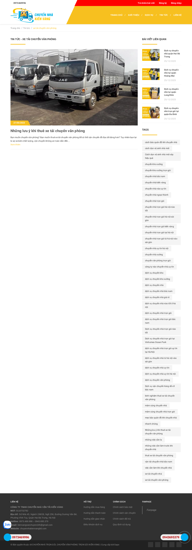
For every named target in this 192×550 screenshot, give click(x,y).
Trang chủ (116, 15)
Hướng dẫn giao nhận (94, 519)
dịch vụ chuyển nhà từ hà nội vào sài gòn (161, 360)
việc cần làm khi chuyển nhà (158, 468)
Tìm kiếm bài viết (146, 3)
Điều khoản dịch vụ (93, 524)
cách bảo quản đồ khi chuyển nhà (161, 142)
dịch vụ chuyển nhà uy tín (157, 367)
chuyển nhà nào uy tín (155, 188)
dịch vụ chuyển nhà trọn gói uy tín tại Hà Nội (161, 350)
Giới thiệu (133, 15)
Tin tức (163, 15)
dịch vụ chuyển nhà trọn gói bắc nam (160, 321)
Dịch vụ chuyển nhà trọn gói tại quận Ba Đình (171, 111)
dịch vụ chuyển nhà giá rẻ (157, 297)
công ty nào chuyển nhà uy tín (159, 266)
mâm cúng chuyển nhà (156, 405)
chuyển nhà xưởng (154, 254)
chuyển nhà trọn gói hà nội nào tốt (160, 209)
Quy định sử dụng (121, 524)
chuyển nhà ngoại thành (156, 195)
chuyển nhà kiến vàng (155, 182)
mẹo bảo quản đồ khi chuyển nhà (161, 417)
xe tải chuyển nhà (153, 474)
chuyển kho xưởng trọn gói (158, 170)
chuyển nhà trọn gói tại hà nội (159, 232)
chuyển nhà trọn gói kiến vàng (159, 226)
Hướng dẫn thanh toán (95, 513)
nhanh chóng (151, 424)
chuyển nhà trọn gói (154, 201)
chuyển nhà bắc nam (155, 176)
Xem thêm (15, 144)
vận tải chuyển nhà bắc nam (158, 461)
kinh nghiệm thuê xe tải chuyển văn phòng (160, 398)
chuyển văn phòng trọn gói (158, 260)
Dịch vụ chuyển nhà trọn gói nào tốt (160, 331)
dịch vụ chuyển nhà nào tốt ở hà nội (160, 305)
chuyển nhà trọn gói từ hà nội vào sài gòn (161, 240)
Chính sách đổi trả (122, 519)
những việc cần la (153, 439)
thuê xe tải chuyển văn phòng (159, 455)
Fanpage (151, 510)
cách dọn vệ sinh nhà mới (157, 148)
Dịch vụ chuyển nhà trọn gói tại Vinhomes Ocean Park (160, 340)
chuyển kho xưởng (154, 164)
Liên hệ (178, 15)
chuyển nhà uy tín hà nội (156, 248)
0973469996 (20, 3)
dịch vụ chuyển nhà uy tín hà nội (160, 374)
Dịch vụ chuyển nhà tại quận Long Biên (171, 92)
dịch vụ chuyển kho (154, 273)
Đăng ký (163, 3)
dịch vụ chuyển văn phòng (157, 380)
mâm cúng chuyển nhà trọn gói (160, 411)
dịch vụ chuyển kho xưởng (157, 279)
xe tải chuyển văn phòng (156, 480)
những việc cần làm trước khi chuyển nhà (159, 448)
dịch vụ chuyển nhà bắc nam (158, 291)
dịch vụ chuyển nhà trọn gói (158, 313)
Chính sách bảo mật (122, 507)
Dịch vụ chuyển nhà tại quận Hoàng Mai (171, 73)
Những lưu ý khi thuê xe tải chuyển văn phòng (47, 131)
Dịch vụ (149, 15)
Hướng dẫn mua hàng (94, 507)
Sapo (116, 544)
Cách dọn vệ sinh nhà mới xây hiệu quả (159, 156)
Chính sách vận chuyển (124, 513)
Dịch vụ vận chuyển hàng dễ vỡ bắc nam (160, 388)
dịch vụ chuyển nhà (154, 285)
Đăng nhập (176, 3)
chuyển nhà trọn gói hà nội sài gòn (159, 218)
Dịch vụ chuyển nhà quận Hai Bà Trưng (172, 53)
